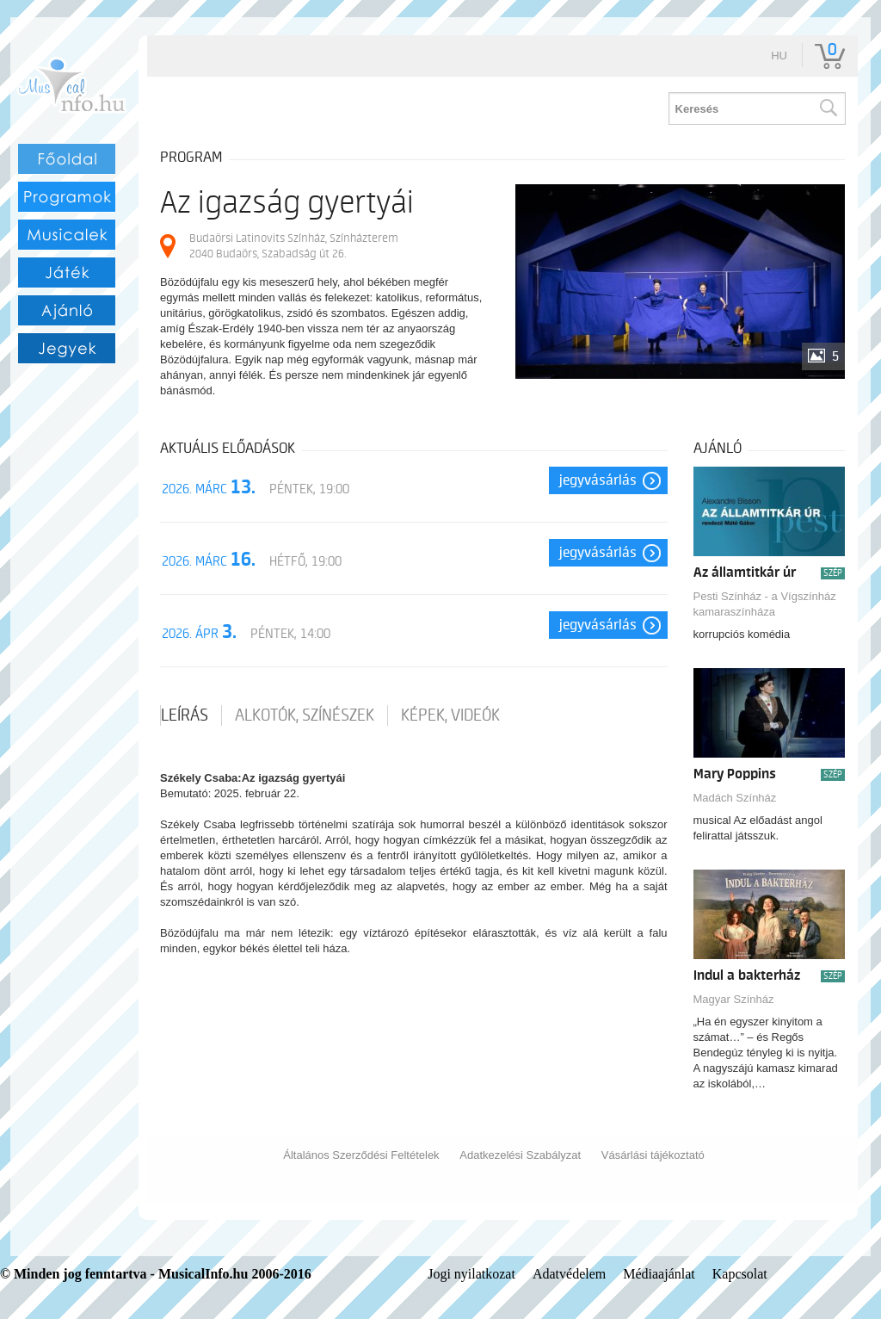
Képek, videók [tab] (450, 715)
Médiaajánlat (659, 1273)
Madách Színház (735, 797)
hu (779, 55)
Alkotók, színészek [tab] (304, 715)
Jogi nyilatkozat (471, 1273)
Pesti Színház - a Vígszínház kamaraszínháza (764, 604)
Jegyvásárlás (598, 480)
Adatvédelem (569, 1273)
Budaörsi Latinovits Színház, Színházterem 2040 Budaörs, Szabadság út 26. (293, 246)
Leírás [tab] (184, 715)
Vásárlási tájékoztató (653, 1155)
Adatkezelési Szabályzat (520, 1155)
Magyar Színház (733, 999)
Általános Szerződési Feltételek (361, 1155)
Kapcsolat (739, 1273)
